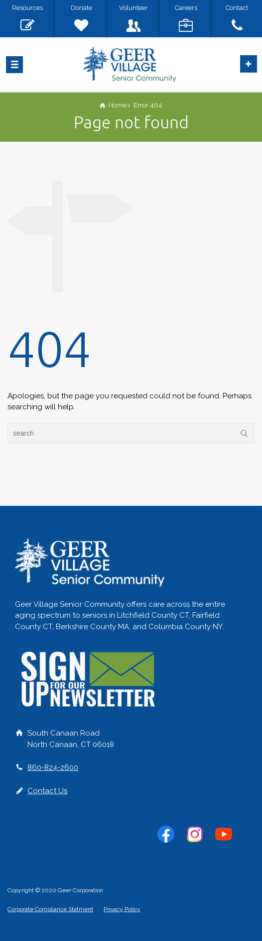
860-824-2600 (52, 767)
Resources (27, 7)
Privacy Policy (122, 909)
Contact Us (47, 790)
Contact (237, 7)
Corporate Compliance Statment (50, 909)
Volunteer (133, 7)
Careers (186, 7)
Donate (81, 7)
